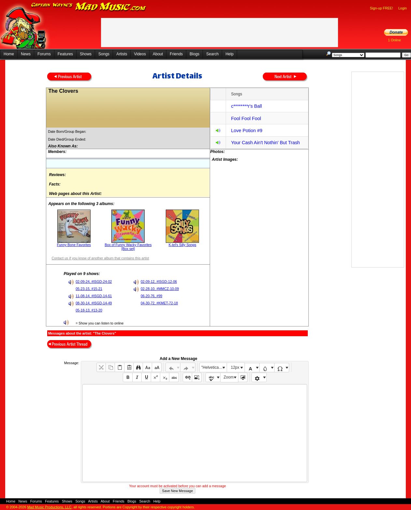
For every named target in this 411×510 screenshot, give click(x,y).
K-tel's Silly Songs (182, 245)
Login (402, 8)
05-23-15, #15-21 (89, 289)
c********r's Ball (246, 106)
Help (229, 54)
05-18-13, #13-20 (89, 310)
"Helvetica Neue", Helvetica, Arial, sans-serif (214, 367)
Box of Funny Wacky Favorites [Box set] (128, 247)
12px (235, 367)
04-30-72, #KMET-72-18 (159, 303)
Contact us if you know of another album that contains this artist (100, 258)
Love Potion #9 (246, 130)
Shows (86, 54)
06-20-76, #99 (151, 296)
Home (9, 54)
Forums (44, 54)
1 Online (394, 40)
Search (212, 54)
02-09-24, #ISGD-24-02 (94, 281)
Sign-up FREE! (381, 8)
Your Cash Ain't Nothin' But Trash (265, 142)
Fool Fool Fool (246, 118)
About (158, 54)
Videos (140, 54)
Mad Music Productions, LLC (49, 507)
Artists (121, 54)
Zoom (229, 377)
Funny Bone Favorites (74, 245)
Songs (103, 54)
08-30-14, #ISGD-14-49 (94, 303)
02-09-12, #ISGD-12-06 (159, 281)
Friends (176, 54)
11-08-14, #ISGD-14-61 (94, 296)
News (26, 54)
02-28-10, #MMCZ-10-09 (160, 289)
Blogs (194, 54)
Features (65, 54)
